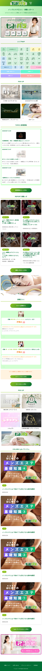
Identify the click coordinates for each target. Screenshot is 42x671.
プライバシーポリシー (26, 665)
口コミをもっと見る (21, 384)
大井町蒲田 (27, 67)
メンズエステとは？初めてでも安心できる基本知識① (18, 618)
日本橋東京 (39, 63)
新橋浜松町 (33, 63)
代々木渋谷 (15, 63)
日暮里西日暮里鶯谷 (39, 53)
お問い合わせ (16, 665)
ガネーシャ (31, 119)
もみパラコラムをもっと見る (21, 629)
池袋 (27, 53)
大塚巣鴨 (33, 54)
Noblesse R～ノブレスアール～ (10, 119)
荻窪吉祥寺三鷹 (3, 53)
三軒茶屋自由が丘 (9, 63)
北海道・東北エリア (10, 71)
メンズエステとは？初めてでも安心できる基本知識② (18, 575)
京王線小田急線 (9, 59)
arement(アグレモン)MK (31, 100)
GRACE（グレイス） (31, 409)
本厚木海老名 (3, 59)
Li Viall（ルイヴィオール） (10, 100)
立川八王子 (3, 49)
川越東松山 (33, 49)
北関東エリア (30, 71)
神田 (39, 58)
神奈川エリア (6, 67)
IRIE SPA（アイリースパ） (18, 319)
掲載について (7, 665)
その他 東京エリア (12, 49)
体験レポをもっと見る (21, 270)
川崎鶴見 (21, 67)
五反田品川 (27, 63)
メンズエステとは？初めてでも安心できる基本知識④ (18, 489)
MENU (30, 3)
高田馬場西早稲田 (21, 54)
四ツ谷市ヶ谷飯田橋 (21, 58)
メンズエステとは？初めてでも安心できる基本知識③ (18, 532)
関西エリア (10, 75)
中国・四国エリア (30, 75)
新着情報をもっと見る (21, 190)
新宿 (15, 58)
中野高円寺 (9, 54)
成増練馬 (21, 49)
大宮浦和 (39, 49)
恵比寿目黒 (21, 63)
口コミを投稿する (21, 305)
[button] (40, 27)
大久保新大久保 (15, 54)
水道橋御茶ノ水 (33, 59)
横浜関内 (15, 67)
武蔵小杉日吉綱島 (3, 63)
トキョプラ (10, 428)
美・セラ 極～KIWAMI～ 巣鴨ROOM (15, 349)
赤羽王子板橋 (27, 49)
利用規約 (36, 665)
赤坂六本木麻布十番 (27, 58)
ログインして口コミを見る (21, 376)
